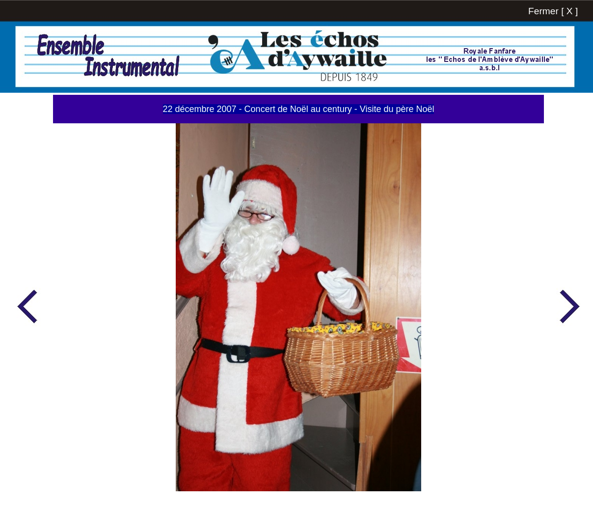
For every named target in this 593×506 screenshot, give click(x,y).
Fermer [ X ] (553, 11)
